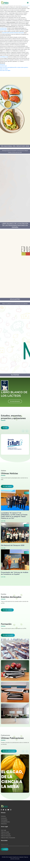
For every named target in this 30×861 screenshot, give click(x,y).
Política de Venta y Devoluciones (8, 837)
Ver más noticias (7, 486)
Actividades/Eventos (5, 822)
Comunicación (4, 818)
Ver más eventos (7, 610)
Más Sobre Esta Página (5, 70)
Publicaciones (4, 823)
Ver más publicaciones (9, 751)
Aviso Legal (3, 830)
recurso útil (2, 64)
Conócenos (3, 816)
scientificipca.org (3, 57)
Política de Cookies (5, 832)
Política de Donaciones (6, 835)
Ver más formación (8, 635)
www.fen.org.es (3, 28)
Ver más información (15, 401)
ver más (5, 427)
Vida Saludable (4, 820)
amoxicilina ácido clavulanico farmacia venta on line (13, 32)
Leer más (3, 521)
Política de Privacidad (5, 834)
